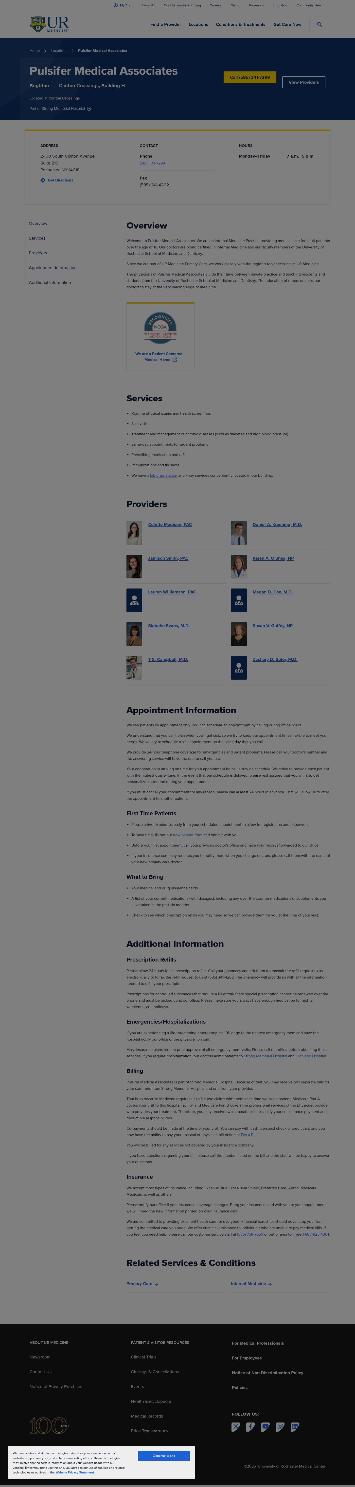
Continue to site (164, 1456)
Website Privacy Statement (75, 1472)
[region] (101, 1462)
